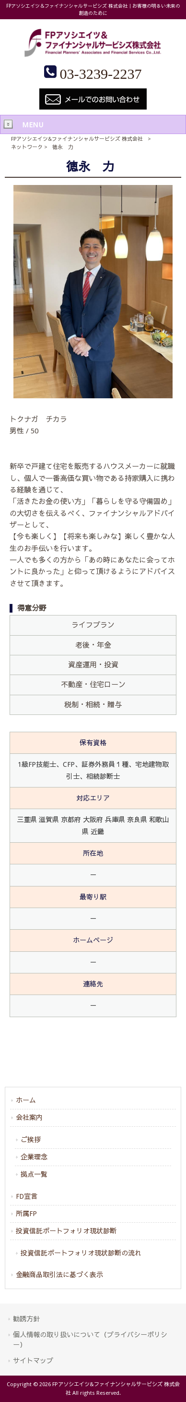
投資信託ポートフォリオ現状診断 (66, 1231)
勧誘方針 (26, 1319)
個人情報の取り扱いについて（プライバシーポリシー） (90, 1340)
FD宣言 (26, 1196)
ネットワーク (27, 147)
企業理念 (34, 1157)
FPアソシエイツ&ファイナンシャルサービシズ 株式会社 (77, 139)
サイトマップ (33, 1361)
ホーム (26, 1100)
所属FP (26, 1214)
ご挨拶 (31, 1140)
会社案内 (29, 1117)
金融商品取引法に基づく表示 (59, 1275)
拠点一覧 (34, 1174)
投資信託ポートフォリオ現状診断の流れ (81, 1253)
